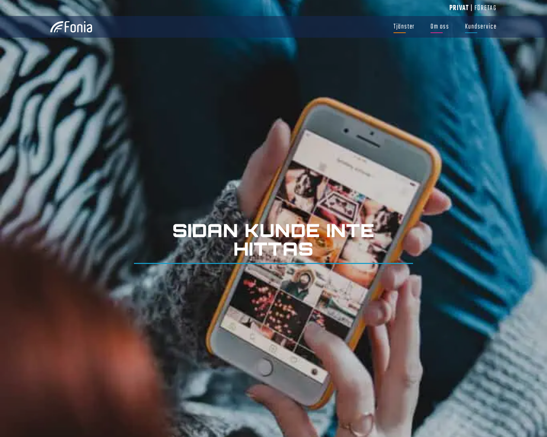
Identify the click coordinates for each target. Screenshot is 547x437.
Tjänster (404, 26)
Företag (485, 8)
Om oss (439, 26)
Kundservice (481, 26)
